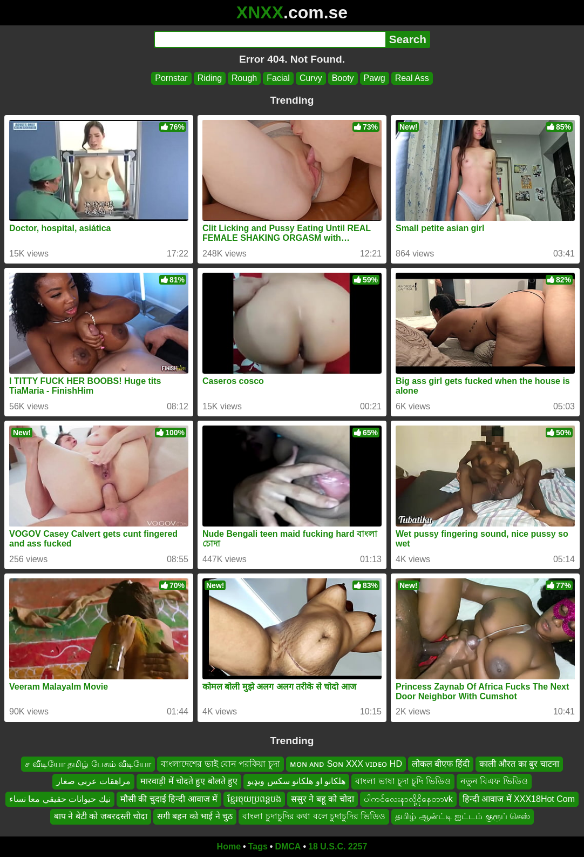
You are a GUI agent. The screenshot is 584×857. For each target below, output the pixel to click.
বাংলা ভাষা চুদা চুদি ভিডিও (403, 781)
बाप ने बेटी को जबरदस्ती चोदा (100, 816)
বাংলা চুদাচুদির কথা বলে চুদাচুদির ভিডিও (313, 816)
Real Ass (412, 78)
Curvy (311, 78)
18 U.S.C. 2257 (337, 846)
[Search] (269, 39)
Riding (210, 78)
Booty (343, 78)
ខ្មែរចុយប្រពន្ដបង (254, 799)
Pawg (374, 78)
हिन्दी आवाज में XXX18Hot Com (519, 799)
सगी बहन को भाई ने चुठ (195, 816)
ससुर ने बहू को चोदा (322, 799)
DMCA (288, 846)
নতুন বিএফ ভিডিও (494, 781)
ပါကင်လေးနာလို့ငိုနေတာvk (408, 799)
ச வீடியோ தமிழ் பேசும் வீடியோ (88, 763)
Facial (278, 78)
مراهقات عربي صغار (93, 781)
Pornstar (171, 78)
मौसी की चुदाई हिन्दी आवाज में (169, 799)
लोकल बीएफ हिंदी (441, 763)
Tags (258, 846)
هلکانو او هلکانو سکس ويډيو (296, 781)
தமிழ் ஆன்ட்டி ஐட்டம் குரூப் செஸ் (462, 816)
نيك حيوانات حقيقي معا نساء (60, 799)
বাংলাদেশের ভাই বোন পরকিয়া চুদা (220, 763)
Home (229, 846)
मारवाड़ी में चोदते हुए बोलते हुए (188, 781)
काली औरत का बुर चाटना (519, 763)
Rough (244, 78)
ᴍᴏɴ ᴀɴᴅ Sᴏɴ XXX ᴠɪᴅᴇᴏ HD (346, 763)
